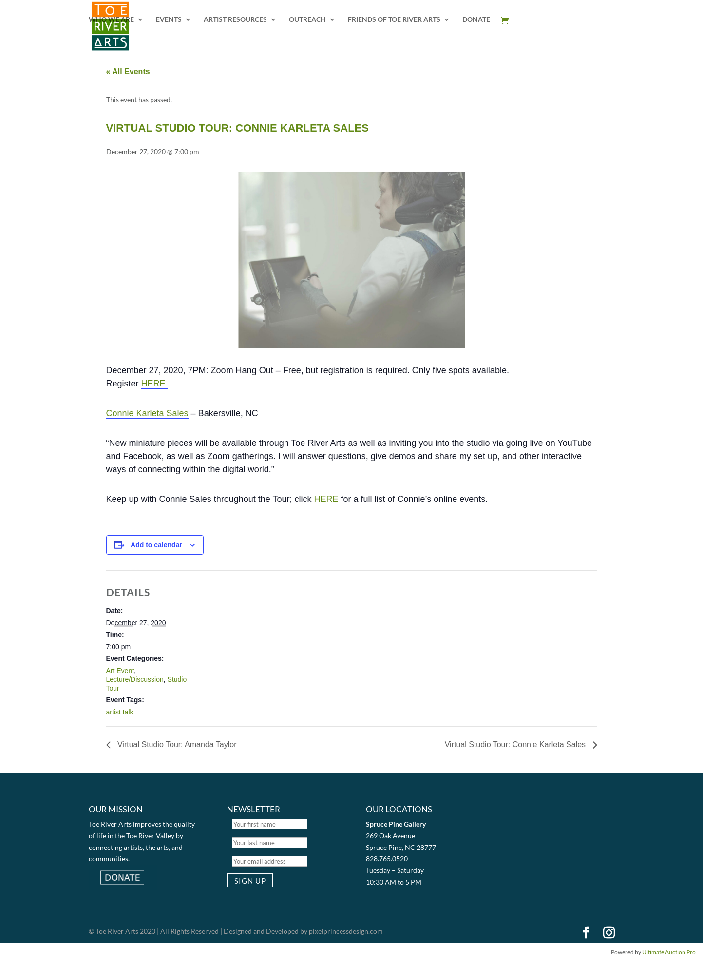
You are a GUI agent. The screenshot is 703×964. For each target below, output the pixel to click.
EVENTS (169, 19)
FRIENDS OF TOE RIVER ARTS (394, 19)
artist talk (119, 712)
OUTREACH (307, 19)
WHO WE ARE (111, 19)
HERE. (154, 383)
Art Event (120, 671)
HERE (327, 499)
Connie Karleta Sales (147, 413)
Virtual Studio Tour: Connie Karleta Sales (516, 744)
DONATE (476, 19)
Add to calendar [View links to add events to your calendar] (156, 545)
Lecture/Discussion (135, 679)
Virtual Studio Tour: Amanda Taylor (176, 744)
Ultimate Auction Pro (669, 952)
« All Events (128, 71)
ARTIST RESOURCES (235, 19)
